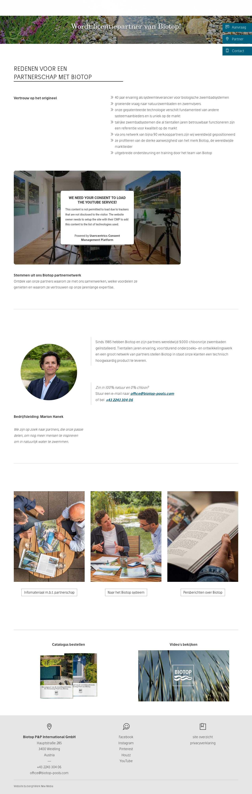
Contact (234, 51)
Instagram (126, 743)
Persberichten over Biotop (202, 592)
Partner (234, 39)
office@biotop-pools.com (152, 393)
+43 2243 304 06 (119, 400)
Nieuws (205, 10)
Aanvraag (235, 27)
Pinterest (126, 749)
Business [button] (162, 10)
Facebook (126, 737)
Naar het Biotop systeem (126, 592)
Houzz (126, 755)
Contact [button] (185, 10)
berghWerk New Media (40, 786)
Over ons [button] (138, 10)
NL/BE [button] (226, 10)
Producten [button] (113, 10)
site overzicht (203, 737)
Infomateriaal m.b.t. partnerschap (49, 592)
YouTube (126, 761)
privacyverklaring (203, 743)
